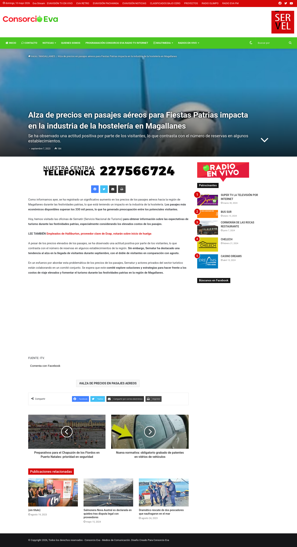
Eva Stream (39, 3)
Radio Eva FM (230, 3)
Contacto (29, 42)
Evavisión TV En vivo (60, 3)
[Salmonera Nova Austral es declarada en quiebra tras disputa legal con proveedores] (108, 492)
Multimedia (162, 42)
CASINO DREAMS (231, 256)
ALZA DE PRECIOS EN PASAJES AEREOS (109, 383)
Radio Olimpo (210, 3)
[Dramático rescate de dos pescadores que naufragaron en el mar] (163, 492)
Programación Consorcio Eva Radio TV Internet (117, 42)
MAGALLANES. (47, 56)
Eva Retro (82, 3)
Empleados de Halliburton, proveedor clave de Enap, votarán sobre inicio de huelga (99, 233)
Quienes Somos (70, 42)
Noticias (48, 42)
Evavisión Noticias (134, 3)
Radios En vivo (187, 42)
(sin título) (34, 510)
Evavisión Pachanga (106, 3)
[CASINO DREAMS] (207, 261)
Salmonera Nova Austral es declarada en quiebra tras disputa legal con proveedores (108, 514)
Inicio (10, 42)
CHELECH (227, 239)
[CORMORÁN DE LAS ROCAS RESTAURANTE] (207, 228)
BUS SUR (226, 211)
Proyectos (191, 3)
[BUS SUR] (207, 214)
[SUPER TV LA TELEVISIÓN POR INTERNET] (207, 200)
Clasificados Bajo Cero (165, 3)
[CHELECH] (207, 244)
